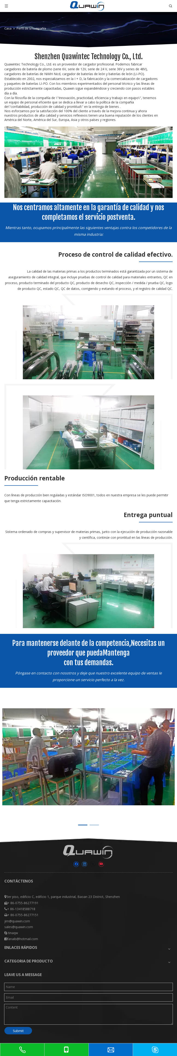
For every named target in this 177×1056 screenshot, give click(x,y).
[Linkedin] (84, 864)
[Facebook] (76, 864)
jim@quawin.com (17, 921)
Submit (18, 1030)
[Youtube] (101, 864)
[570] (88, 342)
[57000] (88, 432)
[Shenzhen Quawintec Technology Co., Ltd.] (88, 162)
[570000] (88, 591)
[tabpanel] (88, 757)
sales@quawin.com (18, 927)
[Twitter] (93, 864)
